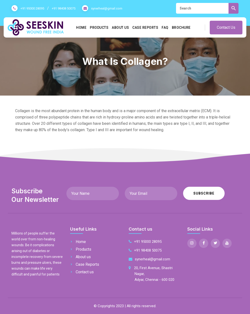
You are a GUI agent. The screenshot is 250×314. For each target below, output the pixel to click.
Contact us (85, 272)
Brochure (181, 27)
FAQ (165, 27)
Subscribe (203, 193)
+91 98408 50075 (63, 8)
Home (81, 27)
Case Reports (145, 27)
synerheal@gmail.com (106, 8)
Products (99, 27)
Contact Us (226, 27)
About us (120, 27)
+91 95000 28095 (32, 8)
